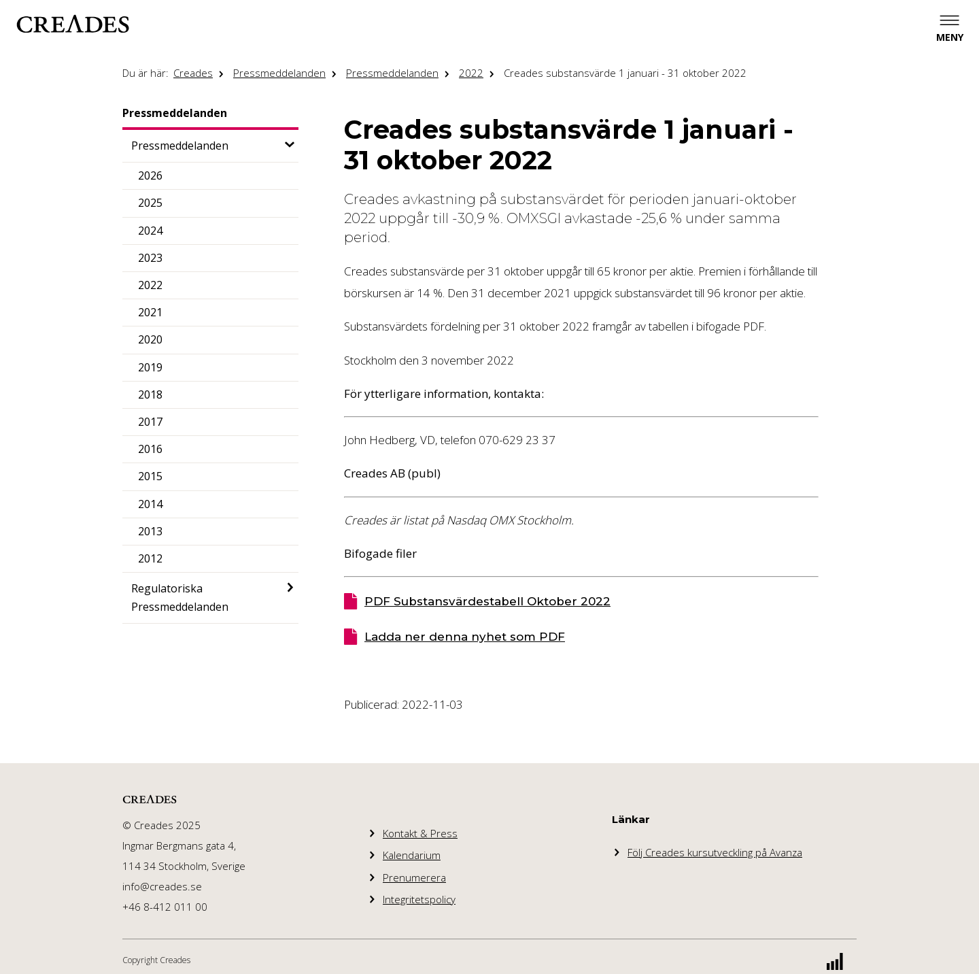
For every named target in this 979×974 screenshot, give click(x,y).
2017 (150, 421)
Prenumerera (414, 877)
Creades (193, 73)
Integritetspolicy (419, 899)
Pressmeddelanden (279, 73)
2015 (150, 476)
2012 (150, 558)
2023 (150, 257)
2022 (471, 73)
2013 (150, 531)
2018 (150, 394)
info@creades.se (162, 886)
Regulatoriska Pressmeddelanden (179, 597)
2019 (150, 367)
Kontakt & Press (420, 833)
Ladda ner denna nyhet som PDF (464, 636)
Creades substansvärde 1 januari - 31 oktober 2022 (625, 73)
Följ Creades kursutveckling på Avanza (715, 852)
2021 (150, 312)
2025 (150, 202)
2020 (150, 339)
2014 (150, 504)
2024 (150, 230)
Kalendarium (412, 855)
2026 (150, 175)
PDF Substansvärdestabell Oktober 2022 (487, 601)
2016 (150, 448)
